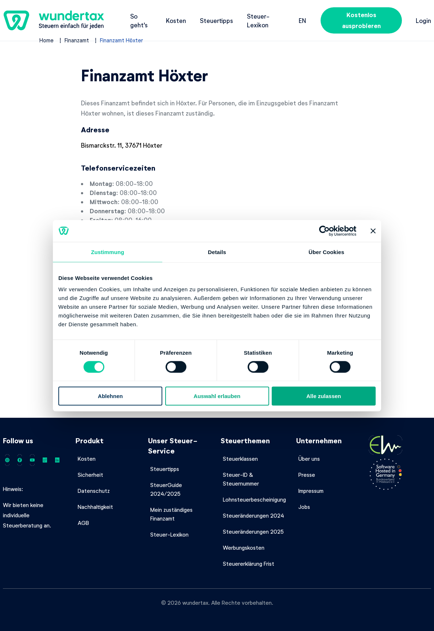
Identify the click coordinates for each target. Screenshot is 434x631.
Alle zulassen (323, 396)
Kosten (176, 20)
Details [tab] (217, 252)
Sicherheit (90, 474)
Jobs (304, 506)
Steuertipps (216, 20)
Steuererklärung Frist (248, 563)
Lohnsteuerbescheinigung (254, 499)
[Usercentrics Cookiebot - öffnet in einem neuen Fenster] (324, 230)
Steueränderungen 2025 (253, 531)
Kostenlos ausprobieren (361, 20)
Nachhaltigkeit (95, 506)
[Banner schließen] (373, 230)
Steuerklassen (240, 458)
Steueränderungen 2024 (253, 515)
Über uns (309, 458)
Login (423, 20)
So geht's (139, 20)
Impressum (310, 490)
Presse (306, 474)
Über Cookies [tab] (326, 252)
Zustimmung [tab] (107, 252)
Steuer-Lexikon (258, 20)
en (302, 20)
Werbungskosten (243, 547)
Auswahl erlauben (217, 396)
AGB (83, 522)
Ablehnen (110, 396)
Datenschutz (94, 490)
